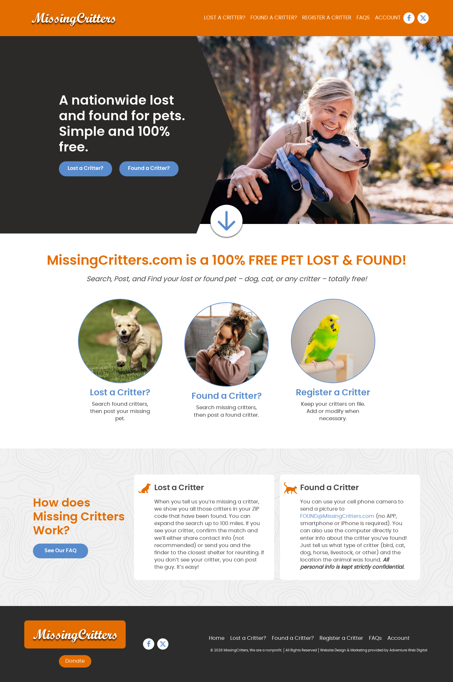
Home (216, 638)
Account (388, 18)
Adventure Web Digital (408, 650)
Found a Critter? (273, 18)
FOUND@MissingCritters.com (337, 516)
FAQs (363, 18)
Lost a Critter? (224, 18)
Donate (75, 661)
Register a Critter (326, 18)
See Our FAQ (60, 550)
